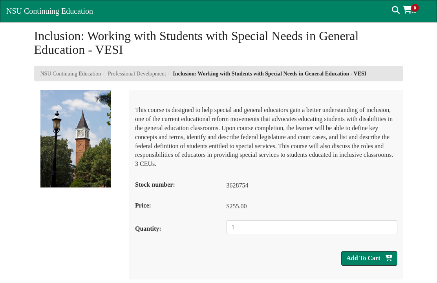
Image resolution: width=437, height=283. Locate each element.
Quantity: (148, 228)
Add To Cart (369, 258)
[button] (413, 9)
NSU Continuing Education (70, 74)
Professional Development (137, 74)
